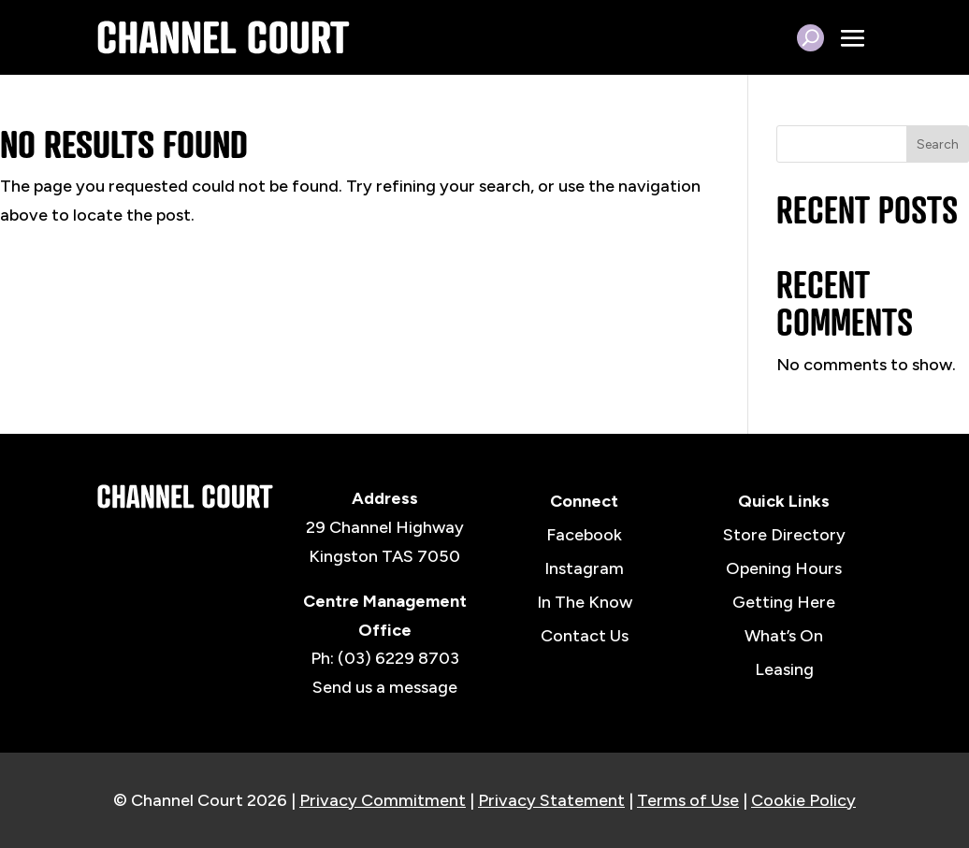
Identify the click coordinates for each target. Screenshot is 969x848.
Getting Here (783, 602)
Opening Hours (784, 568)
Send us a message (384, 687)
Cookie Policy (803, 800)
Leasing (784, 669)
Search (938, 144)
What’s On (784, 635)
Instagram (584, 568)
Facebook (584, 535)
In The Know (584, 602)
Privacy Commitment (382, 800)
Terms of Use (688, 800)
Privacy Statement (551, 800)
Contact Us (585, 635)
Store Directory (784, 535)
